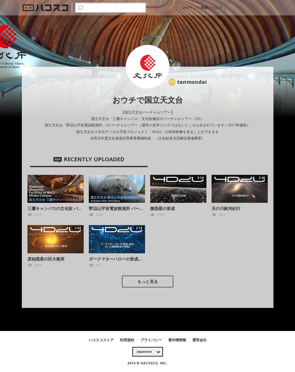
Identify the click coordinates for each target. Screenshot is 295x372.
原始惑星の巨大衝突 (45, 259)
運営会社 (199, 339)
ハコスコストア (102, 339)
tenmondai (192, 81)
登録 (204, 7)
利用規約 (127, 339)
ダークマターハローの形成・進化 (119, 259)
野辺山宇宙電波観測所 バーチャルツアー (126, 208)
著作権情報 (177, 339)
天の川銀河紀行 (226, 208)
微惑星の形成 (162, 208)
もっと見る (147, 281)
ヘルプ (216, 7)
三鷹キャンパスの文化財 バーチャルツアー (67, 208)
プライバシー (151, 339)
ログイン (190, 7)
